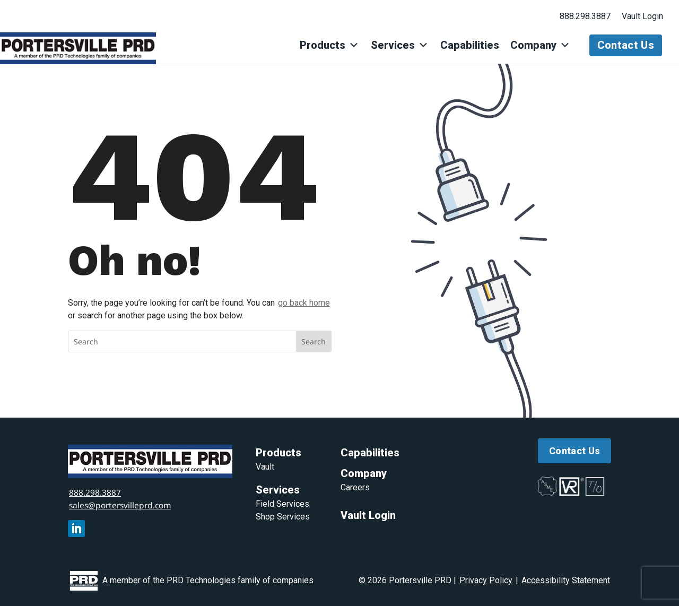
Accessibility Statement (565, 580)
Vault (265, 466)
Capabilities (470, 45)
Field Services (282, 503)
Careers (355, 487)
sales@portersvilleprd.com (122, 504)
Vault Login (642, 16)
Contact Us (625, 45)
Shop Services (283, 516)
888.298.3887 (585, 16)
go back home (304, 303)
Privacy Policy (485, 580)
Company (541, 45)
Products (331, 45)
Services (401, 45)
